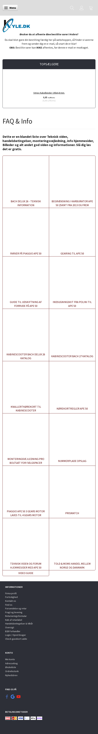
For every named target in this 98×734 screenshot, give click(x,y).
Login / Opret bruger (15, 634)
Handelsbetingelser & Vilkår (19, 623)
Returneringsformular (16, 616)
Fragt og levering (13, 612)
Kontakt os (10, 600)
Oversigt (9, 627)
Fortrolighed (11, 597)
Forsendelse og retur (16, 608)
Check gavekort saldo (16, 638)
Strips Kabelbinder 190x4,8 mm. (49, 92)
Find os (8, 604)
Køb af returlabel (13, 619)
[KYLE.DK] (16, 24)
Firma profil (11, 593)
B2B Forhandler (12, 631)
